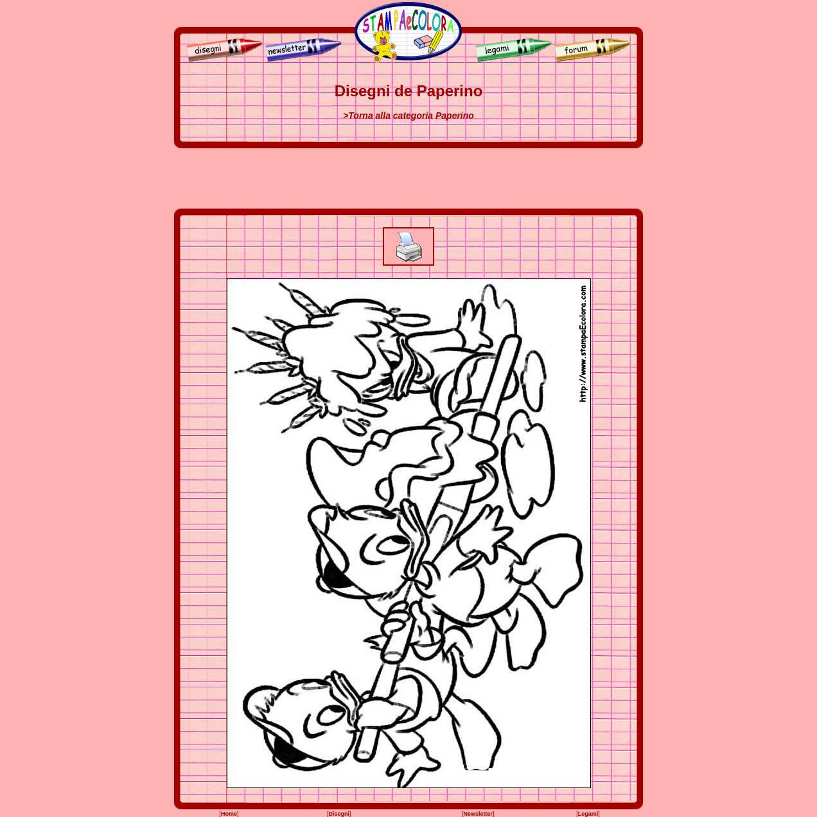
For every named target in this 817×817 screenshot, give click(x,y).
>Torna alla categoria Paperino (408, 115)
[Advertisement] (408, 178)
